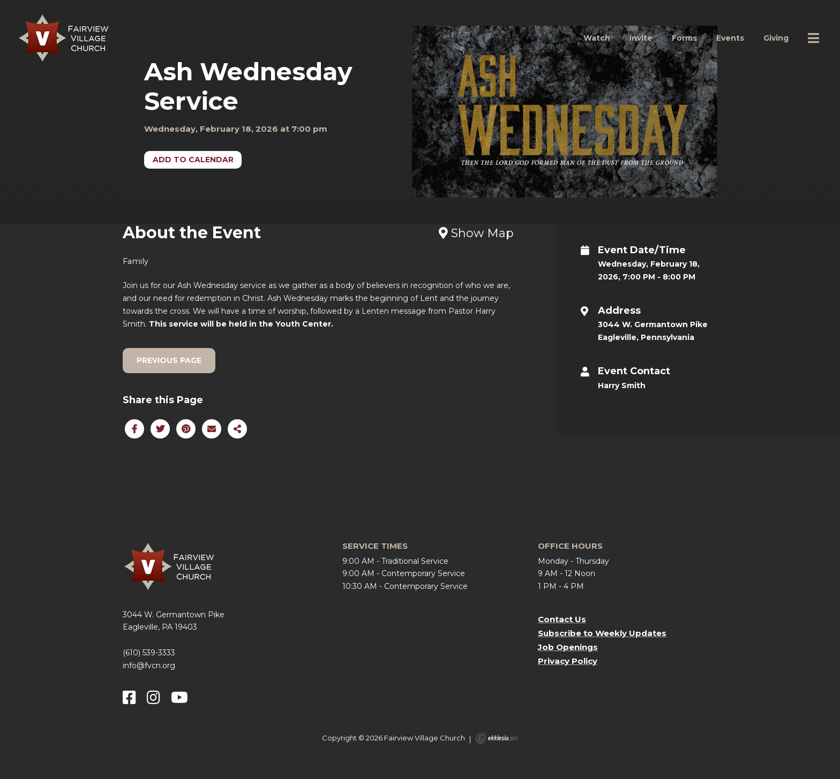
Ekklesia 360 (496, 738)
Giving (776, 38)
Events (730, 38)
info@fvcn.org (149, 665)
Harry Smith (622, 385)
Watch (596, 38)
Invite (640, 38)
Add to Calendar (193, 159)
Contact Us (562, 619)
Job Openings (568, 647)
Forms (684, 38)
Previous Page (169, 360)
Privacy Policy (567, 661)
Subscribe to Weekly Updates (602, 633)
